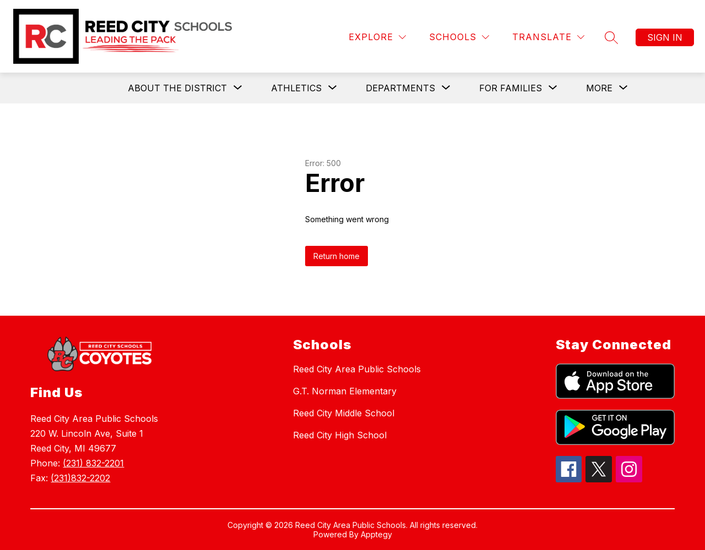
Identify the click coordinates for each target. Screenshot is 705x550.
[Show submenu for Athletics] (296, 88)
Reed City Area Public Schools (357, 369)
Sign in (664, 37)
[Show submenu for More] (599, 88)
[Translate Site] (548, 37)
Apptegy (376, 534)
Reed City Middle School (343, 413)
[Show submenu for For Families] (510, 88)
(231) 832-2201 (93, 463)
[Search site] (611, 37)
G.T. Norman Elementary (345, 391)
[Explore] (377, 37)
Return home (336, 256)
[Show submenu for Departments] (400, 88)
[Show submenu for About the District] (177, 88)
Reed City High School (340, 435)
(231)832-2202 (80, 477)
